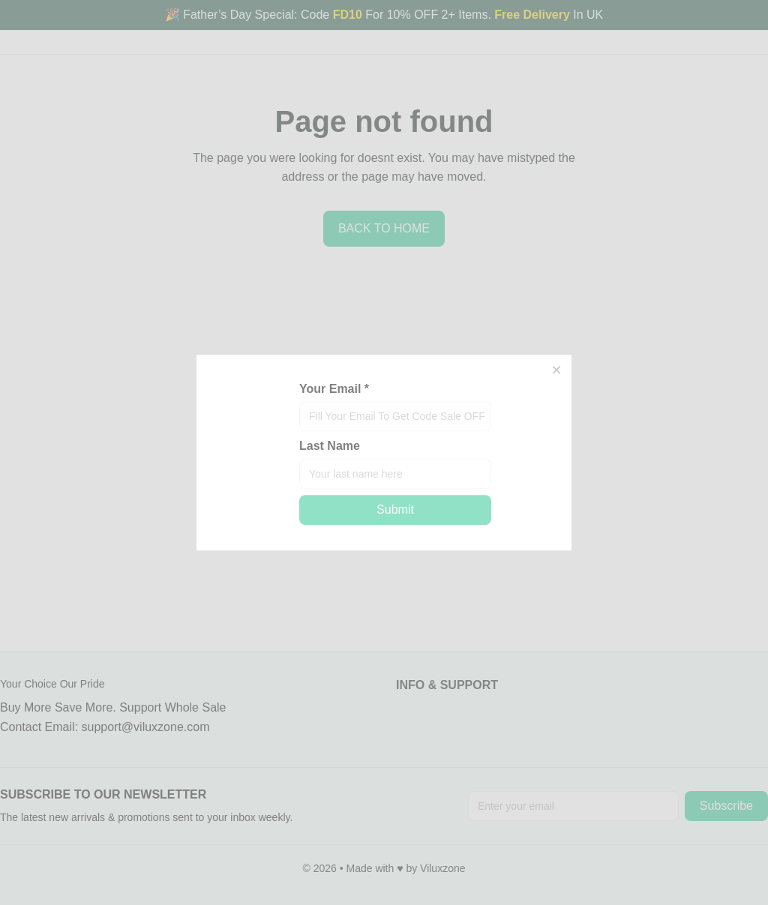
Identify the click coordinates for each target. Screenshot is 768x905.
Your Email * (334, 388)
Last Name (329, 446)
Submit (395, 509)
